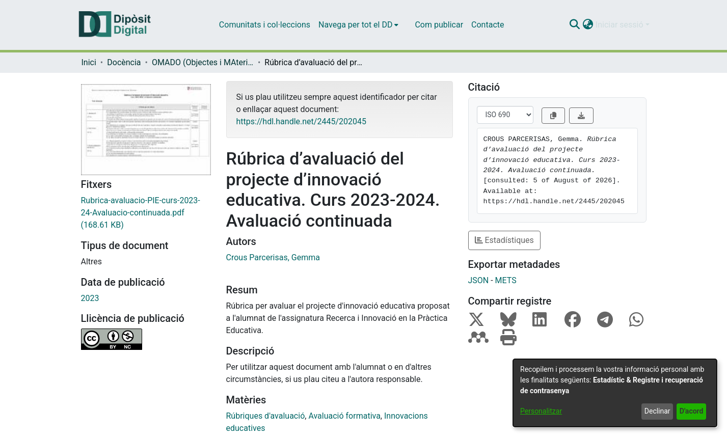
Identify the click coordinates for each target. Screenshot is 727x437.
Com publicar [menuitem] (439, 25)
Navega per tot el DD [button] (355, 25)
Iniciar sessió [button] (620, 25)
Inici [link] (89, 62)
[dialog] (615, 393)
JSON (478, 280)
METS (506, 280)
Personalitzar (541, 411)
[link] (146, 213)
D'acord (692, 411)
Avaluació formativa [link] (344, 416)
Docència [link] (124, 62)
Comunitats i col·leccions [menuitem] (264, 25)
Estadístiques (504, 240)
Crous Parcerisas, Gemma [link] (273, 257)
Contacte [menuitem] (487, 25)
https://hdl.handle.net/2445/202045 (301, 121)
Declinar (657, 411)
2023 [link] (90, 298)
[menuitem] (358, 25)
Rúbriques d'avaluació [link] (265, 416)
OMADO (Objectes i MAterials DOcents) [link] (203, 62)
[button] (575, 25)
